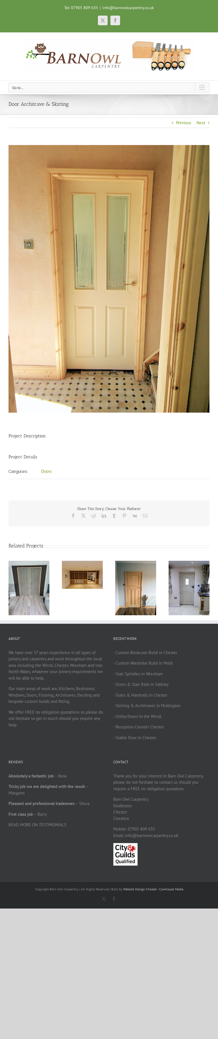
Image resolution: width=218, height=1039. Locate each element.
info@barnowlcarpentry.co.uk (128, 7)
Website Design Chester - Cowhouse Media (153, 889)
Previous (183, 122)
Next (200, 122)
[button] (13, 588)
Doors (46, 471)
